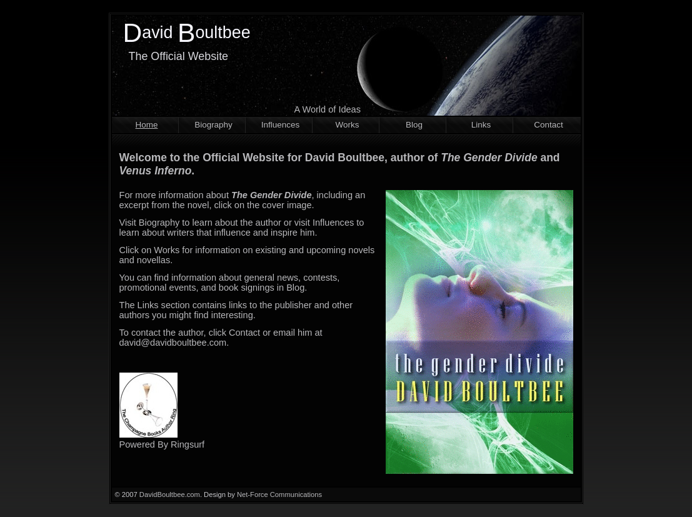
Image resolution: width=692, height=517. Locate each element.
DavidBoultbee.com (169, 494)
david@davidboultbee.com (173, 343)
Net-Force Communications (279, 494)
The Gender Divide (489, 157)
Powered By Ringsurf (162, 444)
